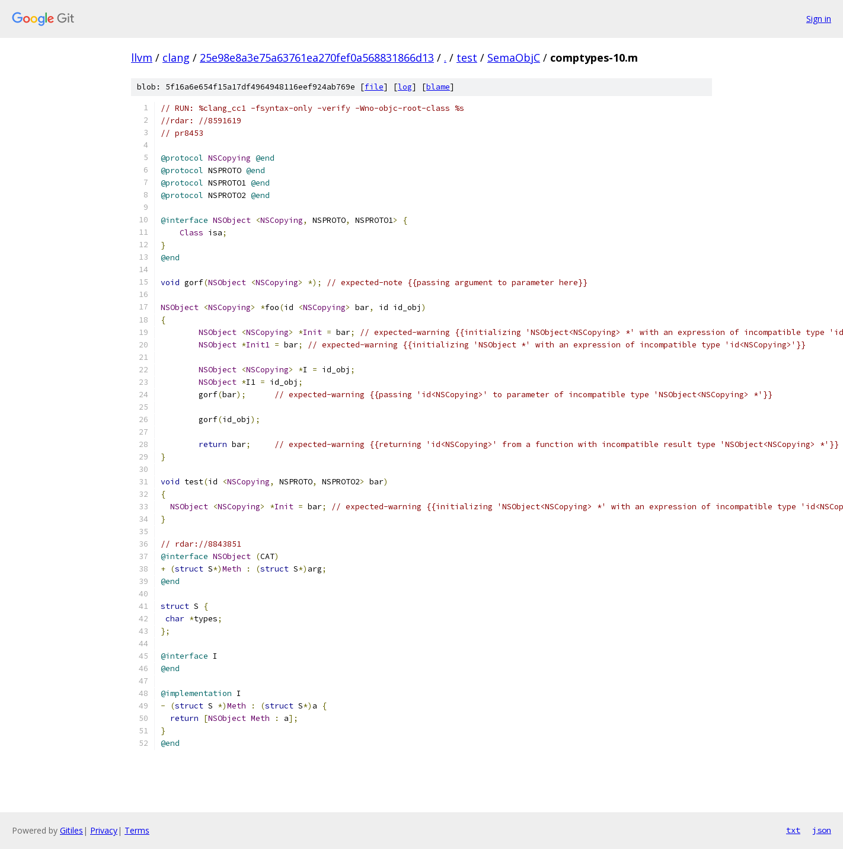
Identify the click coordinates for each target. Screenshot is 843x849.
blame (438, 87)
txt (793, 830)
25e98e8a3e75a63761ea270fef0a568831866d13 (317, 57)
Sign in (818, 18)
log (405, 87)
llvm (141, 57)
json (821, 830)
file (374, 87)
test (466, 57)
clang (176, 57)
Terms (136, 830)
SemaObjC (513, 57)
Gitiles (71, 830)
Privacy (103, 830)
